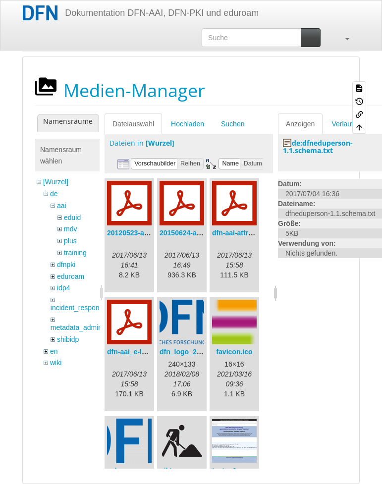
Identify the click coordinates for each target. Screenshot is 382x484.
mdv (70, 229)
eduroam (70, 276)
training (75, 253)
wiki (55, 363)
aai (61, 206)
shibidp (68, 339)
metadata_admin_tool (84, 327)
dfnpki (66, 265)
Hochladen (187, 124)
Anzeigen (300, 124)
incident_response (79, 308)
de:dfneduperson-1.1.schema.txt (318, 146)
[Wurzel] (55, 182)
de (54, 194)
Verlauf (342, 124)
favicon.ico (234, 352)
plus (70, 241)
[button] (342, 37)
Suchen (232, 124)
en (54, 351)
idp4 (63, 288)
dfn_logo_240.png (189, 352)
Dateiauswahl (133, 124)
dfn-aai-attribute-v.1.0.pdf (253, 233)
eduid (72, 217)
